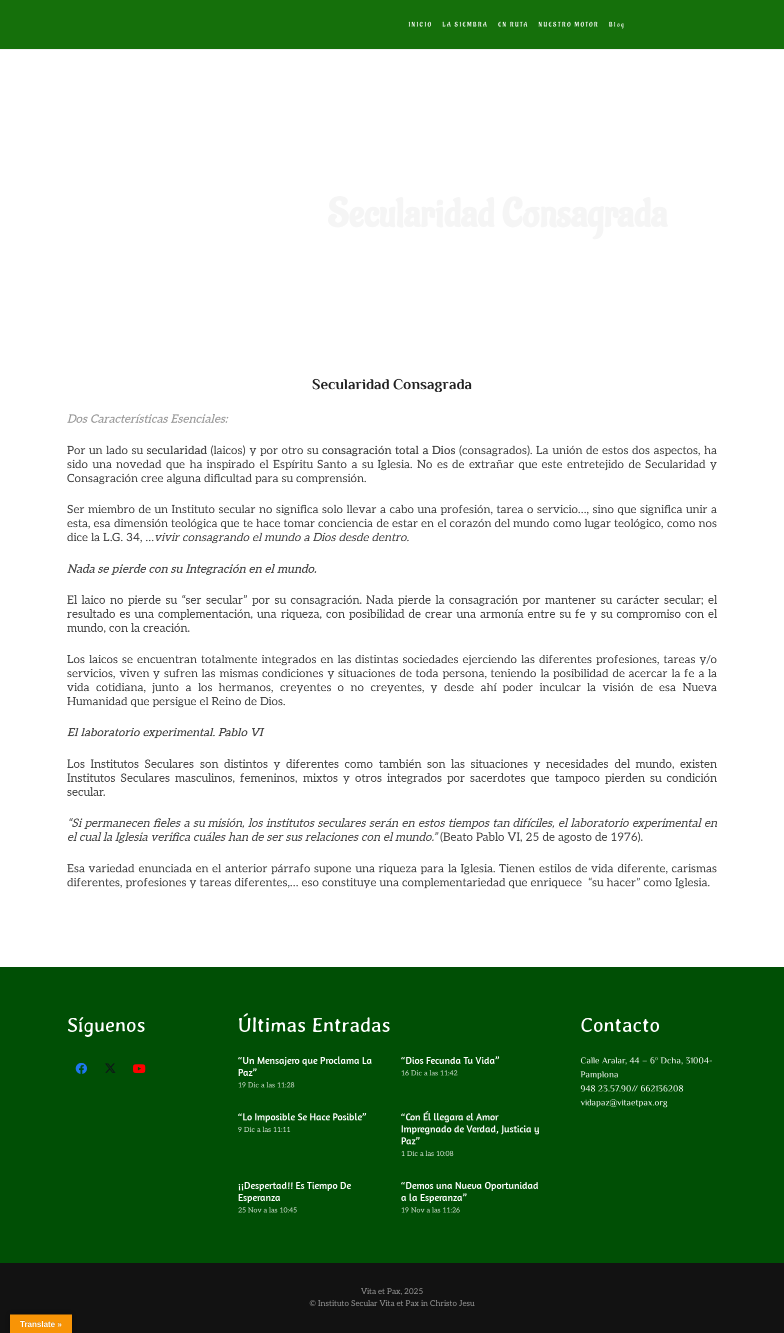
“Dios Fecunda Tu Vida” (450, 1060)
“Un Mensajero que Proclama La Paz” (305, 1066)
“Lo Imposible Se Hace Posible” (302, 1116)
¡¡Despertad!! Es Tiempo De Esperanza (294, 1190)
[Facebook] (81, 1068)
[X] (110, 1068)
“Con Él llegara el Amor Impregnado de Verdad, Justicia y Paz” (470, 1128)
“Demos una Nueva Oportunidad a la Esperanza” (469, 1190)
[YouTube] (139, 1068)
